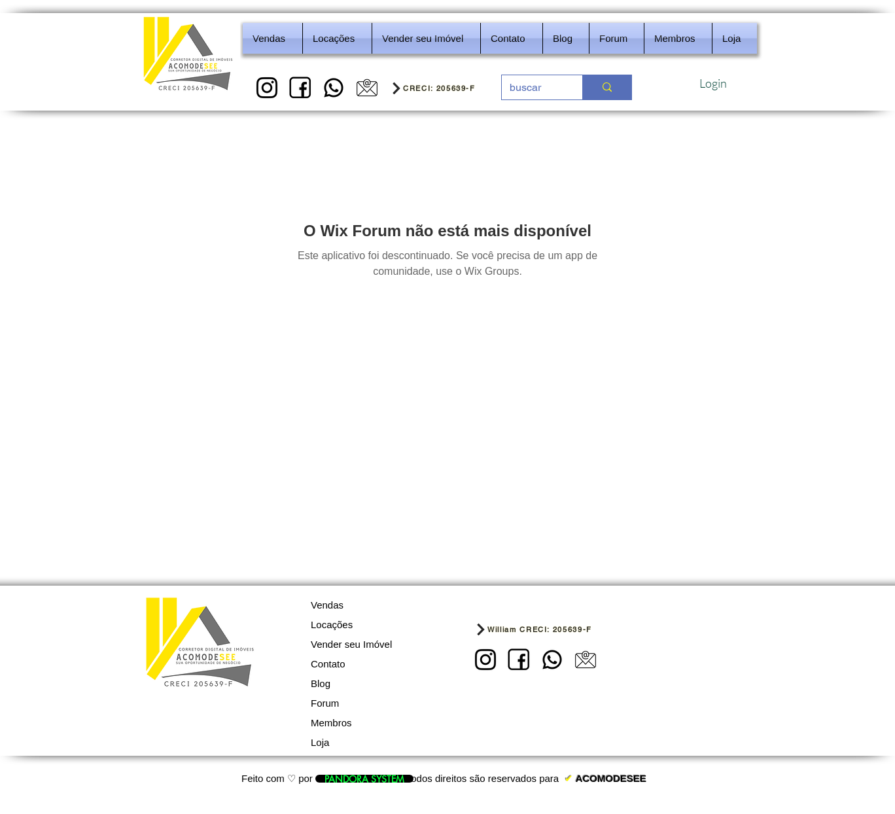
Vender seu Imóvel (351, 644)
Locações (332, 624)
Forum (325, 703)
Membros (331, 722)
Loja (320, 742)
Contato (328, 663)
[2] (300, 88)
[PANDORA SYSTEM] (364, 779)
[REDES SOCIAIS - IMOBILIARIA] (334, 88)
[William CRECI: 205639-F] (552, 629)
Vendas (327, 604)
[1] (267, 88)
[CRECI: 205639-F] (442, 88)
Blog (320, 683)
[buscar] (532, 87)
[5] (367, 88)
